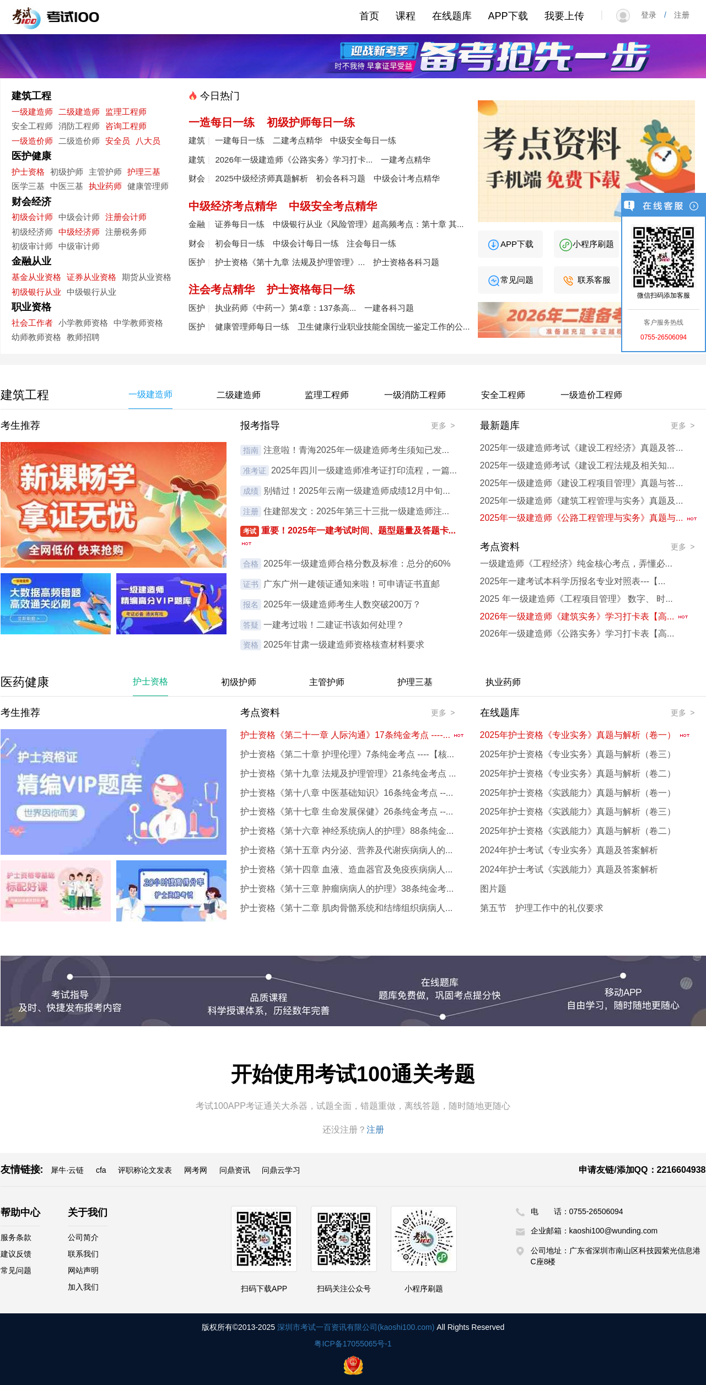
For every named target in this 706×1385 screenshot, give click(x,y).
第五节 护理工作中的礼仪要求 (541, 908)
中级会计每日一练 (306, 243)
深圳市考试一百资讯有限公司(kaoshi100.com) (356, 1327)
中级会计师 (79, 217)
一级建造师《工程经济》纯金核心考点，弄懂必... (576, 563)
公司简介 (83, 1237)
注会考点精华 (221, 289)
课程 (406, 15)
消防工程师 (79, 126)
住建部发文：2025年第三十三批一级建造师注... (356, 511)
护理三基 (143, 171)
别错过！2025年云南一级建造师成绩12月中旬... (356, 490)
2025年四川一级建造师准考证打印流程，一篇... (364, 470)
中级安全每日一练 (363, 140)
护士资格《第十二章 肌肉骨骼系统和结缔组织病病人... (346, 908)
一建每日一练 (240, 140)
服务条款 (16, 1237)
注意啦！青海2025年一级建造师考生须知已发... (356, 450)
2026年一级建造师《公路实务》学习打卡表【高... (577, 633)
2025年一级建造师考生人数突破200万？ (342, 604)
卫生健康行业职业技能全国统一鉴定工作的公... (384, 326)
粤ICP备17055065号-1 (352, 1343)
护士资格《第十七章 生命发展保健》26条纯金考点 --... (347, 811)
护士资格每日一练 (311, 289)
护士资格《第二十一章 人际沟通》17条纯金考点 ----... (352, 735)
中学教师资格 (138, 322)
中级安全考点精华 (333, 206)
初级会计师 (32, 217)
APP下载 (508, 15)
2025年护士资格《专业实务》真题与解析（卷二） (578, 773)
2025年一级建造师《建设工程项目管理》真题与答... (581, 483)
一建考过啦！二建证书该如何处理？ (334, 624)
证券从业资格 (91, 277)
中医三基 (66, 186)
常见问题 (510, 279)
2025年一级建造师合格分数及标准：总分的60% (357, 563)
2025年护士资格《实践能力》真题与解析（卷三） (578, 811)
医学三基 (28, 186)
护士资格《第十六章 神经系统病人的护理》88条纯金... (347, 831)
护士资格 (28, 171)
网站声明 (83, 1270)
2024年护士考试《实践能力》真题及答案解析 (569, 869)
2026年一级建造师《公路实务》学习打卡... (294, 159)
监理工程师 (126, 111)
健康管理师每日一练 (252, 326)
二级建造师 (79, 111)
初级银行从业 (36, 292)
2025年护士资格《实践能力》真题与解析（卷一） (578, 792)
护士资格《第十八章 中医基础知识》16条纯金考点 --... (347, 792)
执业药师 (105, 186)
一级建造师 (32, 111)
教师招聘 (83, 337)
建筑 (196, 140)
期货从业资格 (146, 277)
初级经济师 (32, 231)
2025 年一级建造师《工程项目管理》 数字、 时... (576, 598)
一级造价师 (32, 140)
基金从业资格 (36, 277)
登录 (652, 14)
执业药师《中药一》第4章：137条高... (285, 307)
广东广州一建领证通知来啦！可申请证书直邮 (351, 584)
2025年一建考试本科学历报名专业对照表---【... (573, 581)
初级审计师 (32, 246)
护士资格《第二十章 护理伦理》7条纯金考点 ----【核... (347, 754)
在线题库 (452, 15)
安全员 (117, 140)
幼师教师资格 (36, 337)
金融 (196, 224)
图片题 (493, 888)
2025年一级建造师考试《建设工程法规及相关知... (577, 465)
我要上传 (564, 15)
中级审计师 (79, 246)
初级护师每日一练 (311, 122)
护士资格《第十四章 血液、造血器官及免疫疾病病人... (346, 869)
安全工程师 (32, 126)
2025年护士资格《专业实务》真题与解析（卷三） (578, 754)
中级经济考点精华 (232, 206)
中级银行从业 (91, 292)
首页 (369, 15)
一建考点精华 (405, 159)
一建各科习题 (389, 307)
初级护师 (66, 171)
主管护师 (105, 171)
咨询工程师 (126, 126)
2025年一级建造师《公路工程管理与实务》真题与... (589, 517)
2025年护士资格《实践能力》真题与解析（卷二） (578, 831)
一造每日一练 (221, 122)
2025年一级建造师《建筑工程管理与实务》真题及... (581, 500)
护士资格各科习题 (406, 262)
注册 (677, 14)
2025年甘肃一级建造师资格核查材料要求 (343, 644)
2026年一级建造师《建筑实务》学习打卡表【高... (584, 616)
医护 (196, 262)
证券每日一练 (240, 224)
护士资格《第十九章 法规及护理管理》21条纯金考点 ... (348, 773)
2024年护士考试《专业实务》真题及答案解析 (569, 850)
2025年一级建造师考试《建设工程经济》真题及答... (581, 447)
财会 (196, 178)
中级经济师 (79, 231)
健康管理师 (148, 186)
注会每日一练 (371, 243)
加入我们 (83, 1286)
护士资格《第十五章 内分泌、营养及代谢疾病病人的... (346, 850)
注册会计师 (126, 217)
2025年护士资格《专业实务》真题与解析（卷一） (585, 735)
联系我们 (83, 1253)
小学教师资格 (83, 322)
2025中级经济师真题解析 (261, 178)
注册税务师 (126, 231)
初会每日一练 (240, 243)
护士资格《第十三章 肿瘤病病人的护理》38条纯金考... (347, 888)
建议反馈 (16, 1253)
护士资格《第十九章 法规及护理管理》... (290, 262)
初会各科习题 (340, 178)
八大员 (148, 140)
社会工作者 (32, 322)
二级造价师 (79, 140)
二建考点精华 (297, 140)
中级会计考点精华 (407, 178)
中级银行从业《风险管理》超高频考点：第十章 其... (368, 224)
